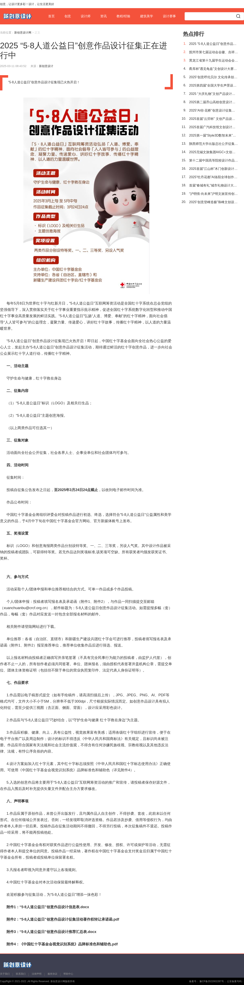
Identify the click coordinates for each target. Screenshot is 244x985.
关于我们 (5, 973)
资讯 (103, 16)
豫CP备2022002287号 (211, 981)
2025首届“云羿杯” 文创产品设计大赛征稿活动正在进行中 (213, 118)
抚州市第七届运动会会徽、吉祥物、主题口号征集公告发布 (213, 52)
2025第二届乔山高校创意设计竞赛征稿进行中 (213, 102)
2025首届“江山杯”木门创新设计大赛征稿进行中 (213, 168)
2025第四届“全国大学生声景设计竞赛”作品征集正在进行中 (213, 85)
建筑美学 (146, 16)
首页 (51, 16)
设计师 (85, 16)
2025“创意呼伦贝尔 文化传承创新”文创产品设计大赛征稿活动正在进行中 (213, 77)
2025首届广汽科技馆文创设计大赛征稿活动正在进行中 (213, 127)
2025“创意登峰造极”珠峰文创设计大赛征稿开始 (213, 202)
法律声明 (36, 973)
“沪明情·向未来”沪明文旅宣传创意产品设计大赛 (213, 193)
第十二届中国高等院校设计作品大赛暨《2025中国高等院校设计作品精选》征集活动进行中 (213, 160)
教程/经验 (123, 16)
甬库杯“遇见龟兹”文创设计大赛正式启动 (213, 69)
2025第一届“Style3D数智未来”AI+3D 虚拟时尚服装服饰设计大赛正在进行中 (213, 135)
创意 (67, 16)
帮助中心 (68, 973)
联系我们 (21, 973)
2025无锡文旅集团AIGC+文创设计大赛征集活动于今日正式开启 (213, 152)
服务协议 (52, 973)
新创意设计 (46, 66)
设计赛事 (169, 16)
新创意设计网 (22, 32)
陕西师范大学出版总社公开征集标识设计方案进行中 (213, 143)
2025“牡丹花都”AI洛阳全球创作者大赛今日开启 (213, 177)
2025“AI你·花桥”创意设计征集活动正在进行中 (213, 110)
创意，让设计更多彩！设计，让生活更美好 (27, 4)
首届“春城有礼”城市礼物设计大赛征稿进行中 (213, 185)
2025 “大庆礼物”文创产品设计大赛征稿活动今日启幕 (213, 93)
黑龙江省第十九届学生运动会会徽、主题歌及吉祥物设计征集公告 (213, 60)
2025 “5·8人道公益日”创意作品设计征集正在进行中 (213, 44)
